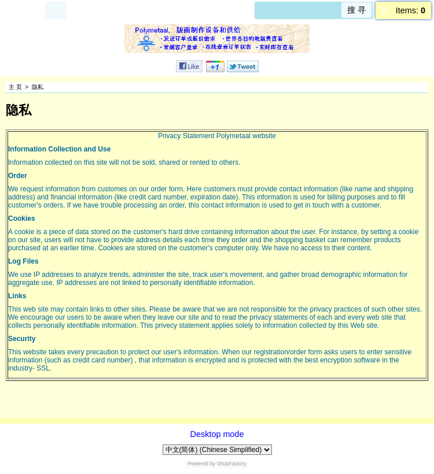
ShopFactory (231, 463)
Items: (410, 10)
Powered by (201, 463)
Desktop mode (217, 434)
